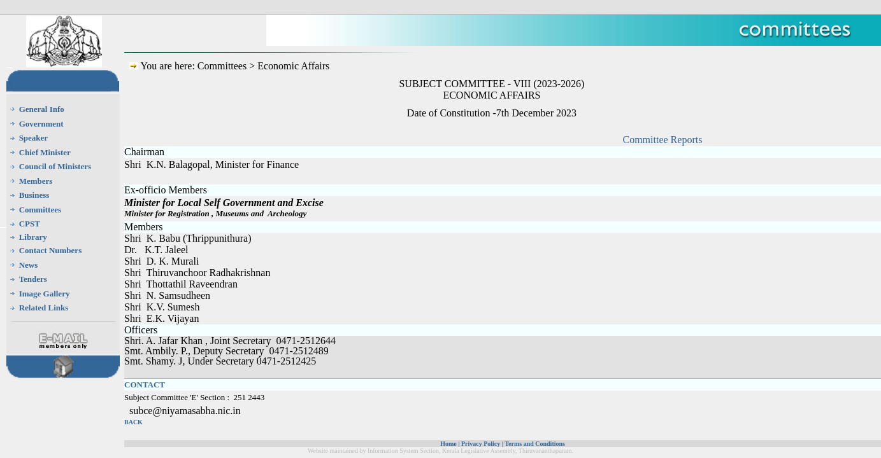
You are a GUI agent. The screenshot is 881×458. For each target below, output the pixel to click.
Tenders (33, 279)
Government (41, 123)
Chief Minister (45, 152)
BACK (133, 422)
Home (448, 443)
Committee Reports (663, 139)
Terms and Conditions (535, 443)
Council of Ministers (55, 166)
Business (34, 195)
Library (33, 237)
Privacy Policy (480, 443)
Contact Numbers (50, 250)
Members (36, 181)
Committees (40, 209)
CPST (29, 223)
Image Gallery (44, 293)
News (28, 265)
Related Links (44, 307)
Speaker (33, 137)
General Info (41, 109)
